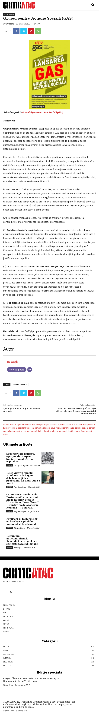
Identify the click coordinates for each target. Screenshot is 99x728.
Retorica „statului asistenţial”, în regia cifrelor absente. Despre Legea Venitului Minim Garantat (76, 411)
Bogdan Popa (20, 487)
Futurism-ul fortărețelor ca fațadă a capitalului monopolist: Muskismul (22, 521)
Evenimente (9, 14)
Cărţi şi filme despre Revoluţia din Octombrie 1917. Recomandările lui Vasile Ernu (31, 680)
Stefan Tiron (19, 528)
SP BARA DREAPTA (19, 384)
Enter (9, 465)
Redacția (10, 23)
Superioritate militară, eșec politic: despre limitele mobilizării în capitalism (20, 457)
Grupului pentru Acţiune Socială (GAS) (42, 112)
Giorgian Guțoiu (21, 465)
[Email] (29, 369)
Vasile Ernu (8, 685)
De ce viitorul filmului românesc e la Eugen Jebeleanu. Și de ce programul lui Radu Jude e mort (23, 478)
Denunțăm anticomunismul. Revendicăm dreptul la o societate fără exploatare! (22, 540)
